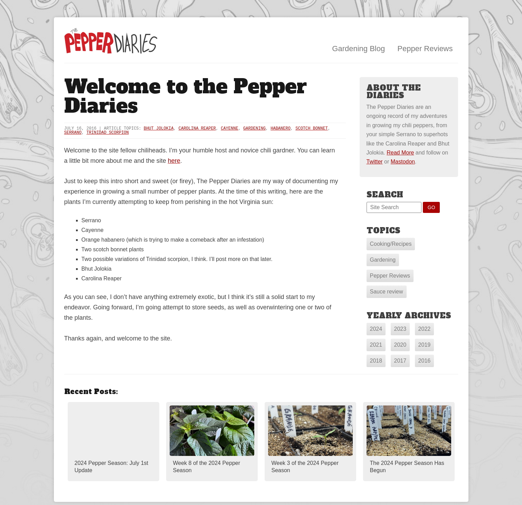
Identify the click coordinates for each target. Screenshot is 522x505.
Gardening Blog (358, 48)
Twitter (375, 162)
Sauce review (386, 291)
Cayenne (229, 128)
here (174, 160)
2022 (424, 329)
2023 (400, 329)
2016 (424, 361)
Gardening (254, 128)
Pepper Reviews (425, 48)
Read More (400, 153)
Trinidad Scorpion (107, 132)
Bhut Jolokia (158, 128)
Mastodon (403, 162)
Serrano (73, 132)
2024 (376, 329)
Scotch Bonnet (311, 128)
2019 (424, 345)
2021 (376, 345)
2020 (400, 345)
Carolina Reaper (197, 128)
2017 (400, 361)
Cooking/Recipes (391, 244)
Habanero (281, 128)
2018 (376, 361)
